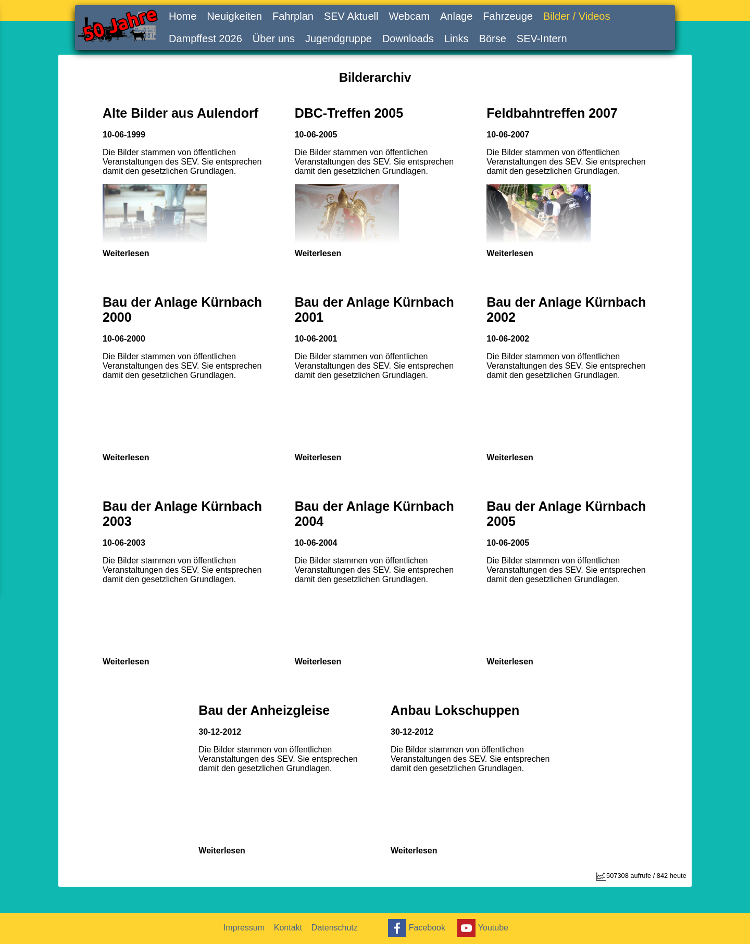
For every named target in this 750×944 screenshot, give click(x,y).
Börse (492, 38)
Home (182, 16)
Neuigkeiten (234, 16)
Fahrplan (293, 16)
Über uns (274, 38)
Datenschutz (337, 927)
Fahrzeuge (508, 16)
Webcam (409, 16)
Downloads (408, 38)
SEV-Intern (542, 38)
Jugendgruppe (338, 38)
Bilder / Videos (576, 16)
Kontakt (290, 927)
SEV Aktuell (351, 16)
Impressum (244, 927)
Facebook (416, 928)
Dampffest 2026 (205, 38)
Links (456, 38)
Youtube (483, 928)
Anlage (456, 16)
